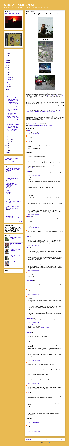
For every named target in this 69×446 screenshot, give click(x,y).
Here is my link (30, 223)
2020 (7, 62)
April (8, 136)
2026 (7, 51)
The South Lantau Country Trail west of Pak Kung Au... (13, 103)
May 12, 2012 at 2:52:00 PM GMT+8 (34, 168)
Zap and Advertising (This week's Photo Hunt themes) (13, 127)
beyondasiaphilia (9, 216)
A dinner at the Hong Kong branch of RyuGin (12, 130)
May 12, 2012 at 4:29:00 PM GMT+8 (34, 227)
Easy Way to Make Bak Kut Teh (12, 175)
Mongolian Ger (9, 179)
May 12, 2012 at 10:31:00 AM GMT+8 (34, 133)
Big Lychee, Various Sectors (12, 190)
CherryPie (29, 332)
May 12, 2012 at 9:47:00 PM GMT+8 (34, 294)
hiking (35, 125)
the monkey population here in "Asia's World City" (44, 105)
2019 (7, 64)
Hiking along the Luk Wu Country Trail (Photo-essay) (13, 122)
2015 (7, 70)
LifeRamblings (30, 318)
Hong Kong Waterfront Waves (11, 213)
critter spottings (31, 125)
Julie (28, 378)
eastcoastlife (29, 385)
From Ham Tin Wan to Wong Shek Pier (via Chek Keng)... (12, 133)
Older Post (62, 439)
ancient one (29, 130)
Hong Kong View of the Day (12, 211)
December (9, 77)
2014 (7, 72)
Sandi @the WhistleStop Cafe (32, 324)
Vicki (28, 362)
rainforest (29, 272)
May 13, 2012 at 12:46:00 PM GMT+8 (34, 383)
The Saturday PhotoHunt (45, 327)
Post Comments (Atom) (47, 442)
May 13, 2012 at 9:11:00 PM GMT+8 (34, 416)
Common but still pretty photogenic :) (11, 114)
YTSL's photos (50, 125)
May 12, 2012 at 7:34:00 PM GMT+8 (34, 245)
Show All (20, 221)
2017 (7, 67)
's (34, 101)
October (9, 81)
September (9, 82)
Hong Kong (39, 125)
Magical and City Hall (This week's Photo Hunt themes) (13, 107)
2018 (7, 65)
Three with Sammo (9, 202)
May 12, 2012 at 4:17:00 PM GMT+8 (34, 214)
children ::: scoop (30, 167)
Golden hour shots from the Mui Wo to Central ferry (12, 97)
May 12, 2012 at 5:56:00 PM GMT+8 (34, 234)
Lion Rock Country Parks (59, 95)
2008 (7, 148)
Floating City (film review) (12, 91)
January (9, 141)
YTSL (28, 177)
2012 (7, 76)
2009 (7, 147)
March (8, 138)
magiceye (29, 135)
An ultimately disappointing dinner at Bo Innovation (12, 120)
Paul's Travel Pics (10, 183)
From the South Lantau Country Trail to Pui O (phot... (11, 94)
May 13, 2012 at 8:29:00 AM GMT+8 (34, 360)
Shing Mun (48, 95)
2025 (7, 53)
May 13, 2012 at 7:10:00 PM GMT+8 (34, 390)
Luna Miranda (30, 368)
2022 (7, 58)
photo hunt (45, 125)
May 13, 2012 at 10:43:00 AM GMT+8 (34, 375)
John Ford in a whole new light (12, 208)
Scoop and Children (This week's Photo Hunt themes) (13, 117)
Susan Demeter (30, 280)
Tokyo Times (8, 195)
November (9, 79)
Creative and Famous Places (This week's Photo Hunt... (12, 100)
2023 (7, 57)
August (8, 84)
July (8, 86)
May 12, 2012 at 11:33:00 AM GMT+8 (34, 150)
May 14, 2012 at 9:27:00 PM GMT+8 (34, 431)
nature (42, 125)
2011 (7, 143)
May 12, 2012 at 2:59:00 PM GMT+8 (34, 175)
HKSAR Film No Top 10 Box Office (13, 168)
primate (50, 97)
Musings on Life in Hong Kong (12, 178)
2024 (7, 55)
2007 (7, 150)
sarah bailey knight (30, 289)
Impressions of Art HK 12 (12, 105)
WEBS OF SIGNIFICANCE (19, 4)
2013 (7, 74)
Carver (28, 236)
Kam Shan (51, 95)
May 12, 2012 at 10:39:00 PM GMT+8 (34, 322)
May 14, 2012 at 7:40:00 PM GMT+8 (34, 422)
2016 (7, 69)
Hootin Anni (29, 216)
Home (45, 439)
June (8, 87)
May (8, 89)
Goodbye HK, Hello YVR (11, 173)
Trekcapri (29, 141)
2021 (7, 60)
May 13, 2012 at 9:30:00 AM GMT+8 (34, 365)
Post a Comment (30, 433)
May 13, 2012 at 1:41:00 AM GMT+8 (34, 330)
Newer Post (28, 439)
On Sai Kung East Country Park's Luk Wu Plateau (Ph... (12, 110)
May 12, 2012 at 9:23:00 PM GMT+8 (34, 286)
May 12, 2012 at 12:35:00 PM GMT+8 (34, 157)
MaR (28, 160)
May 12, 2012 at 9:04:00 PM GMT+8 (34, 277)
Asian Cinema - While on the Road (13, 201)
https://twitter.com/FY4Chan (10, 161)
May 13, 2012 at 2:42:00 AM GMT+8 (34, 337)
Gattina (28, 171)
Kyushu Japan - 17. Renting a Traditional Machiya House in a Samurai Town (12, 185)
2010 (7, 145)
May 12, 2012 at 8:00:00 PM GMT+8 (34, 270)
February (9, 139)
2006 (7, 152)
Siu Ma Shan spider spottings (13, 124)
